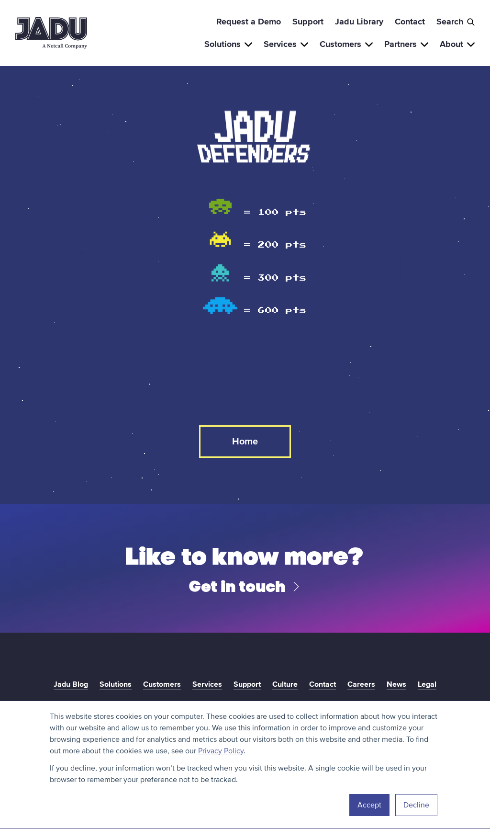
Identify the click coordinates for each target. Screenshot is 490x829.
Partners (406, 44)
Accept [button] (369, 805)
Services (286, 44)
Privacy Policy (221, 751)
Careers (361, 684)
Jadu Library (359, 21)
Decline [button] (416, 805)
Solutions (228, 44)
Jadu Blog (71, 684)
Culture (285, 684)
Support (307, 21)
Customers (346, 44)
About (457, 44)
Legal (427, 684)
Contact (410, 21)
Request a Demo (248, 21)
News (396, 684)
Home (245, 441)
